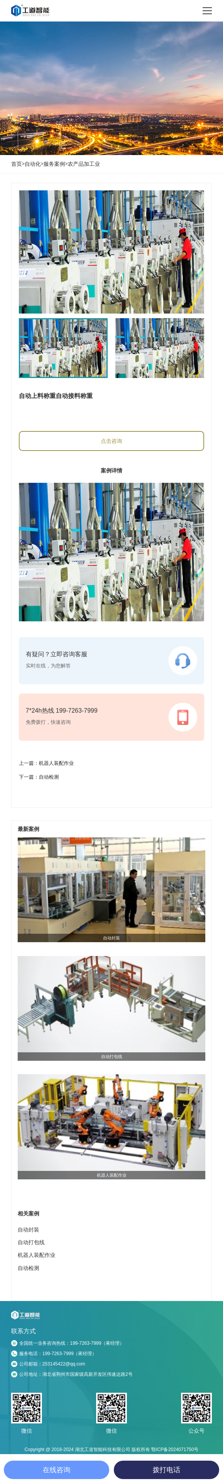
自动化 (33, 164)
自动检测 (28, 1268)
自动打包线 (31, 1242)
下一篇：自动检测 (39, 777)
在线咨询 (56, 1470)
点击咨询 (111, 441)
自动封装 (28, 1230)
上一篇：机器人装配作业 (46, 763)
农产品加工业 (84, 164)
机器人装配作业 (36, 1255)
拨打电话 (166, 1470)
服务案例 (54, 164)
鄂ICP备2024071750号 (174, 1449)
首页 (16, 164)
